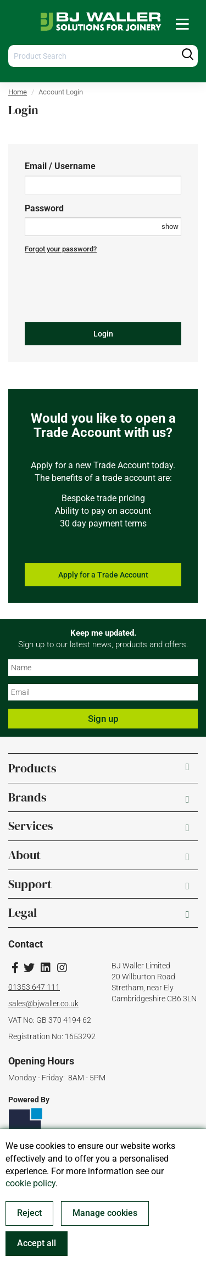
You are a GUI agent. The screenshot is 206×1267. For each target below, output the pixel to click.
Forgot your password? (61, 249)
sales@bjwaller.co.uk (43, 1003)
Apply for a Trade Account (103, 574)
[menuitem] (182, 24)
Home (17, 92)
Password (44, 208)
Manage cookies (105, 1213)
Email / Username (60, 166)
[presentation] (108, 292)
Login (103, 333)
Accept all (36, 1243)
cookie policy (30, 1183)
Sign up (103, 718)
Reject (29, 1213)
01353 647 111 (34, 987)
